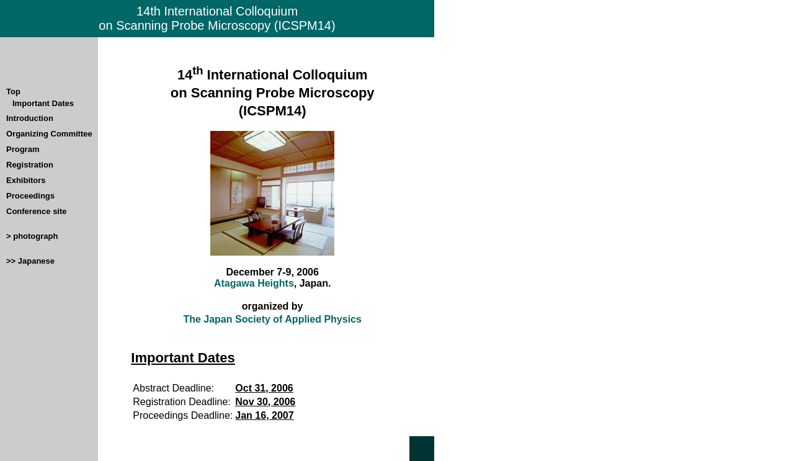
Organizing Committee (49, 133)
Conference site (36, 211)
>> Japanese (30, 261)
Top (13, 91)
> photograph (32, 236)
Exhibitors (26, 180)
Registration (29, 164)
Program (22, 149)
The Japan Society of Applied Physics (272, 319)
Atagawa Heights (254, 283)
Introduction (29, 118)
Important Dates (43, 103)
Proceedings (30, 195)
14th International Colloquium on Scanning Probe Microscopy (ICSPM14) (217, 18)
